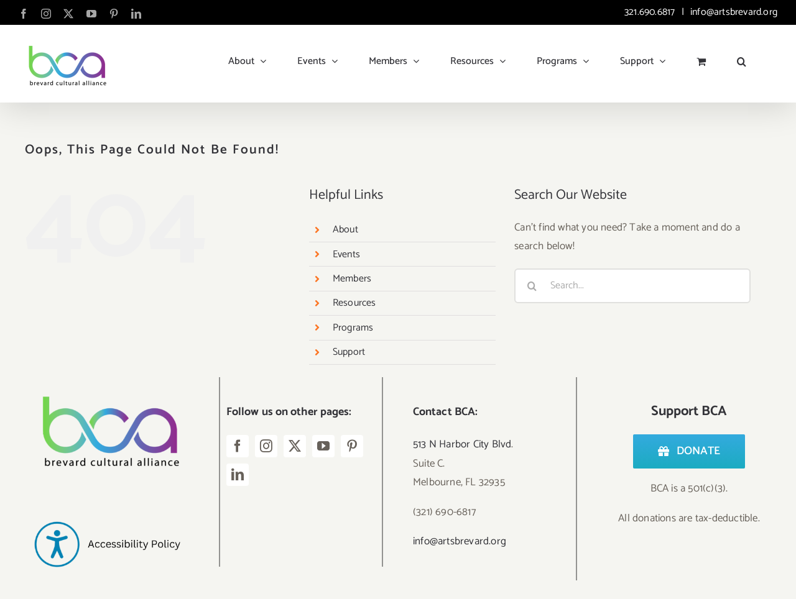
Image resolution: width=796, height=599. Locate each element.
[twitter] (295, 446)
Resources (354, 303)
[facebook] (237, 446)
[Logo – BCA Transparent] (107, 382)
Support (349, 352)
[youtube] (323, 446)
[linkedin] (237, 475)
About (345, 229)
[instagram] (266, 446)
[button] (741, 56)
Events (346, 254)
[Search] (531, 285)
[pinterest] (352, 446)
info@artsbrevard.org (732, 12)
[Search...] (632, 285)
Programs (353, 327)
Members (352, 278)
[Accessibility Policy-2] (107, 500)
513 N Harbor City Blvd (462, 444)
